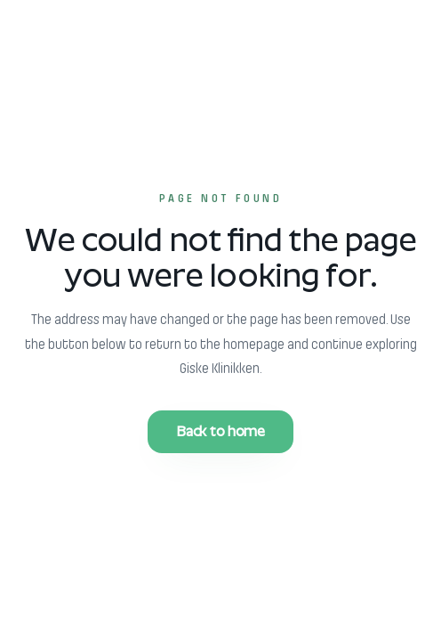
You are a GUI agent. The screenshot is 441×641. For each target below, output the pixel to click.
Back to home (220, 431)
